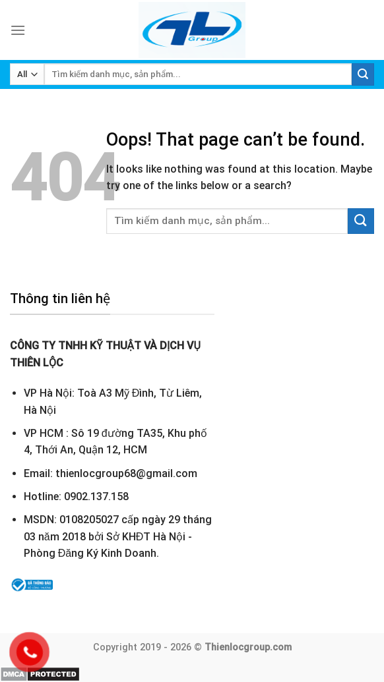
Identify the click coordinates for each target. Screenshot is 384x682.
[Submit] (363, 74)
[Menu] (18, 30)
